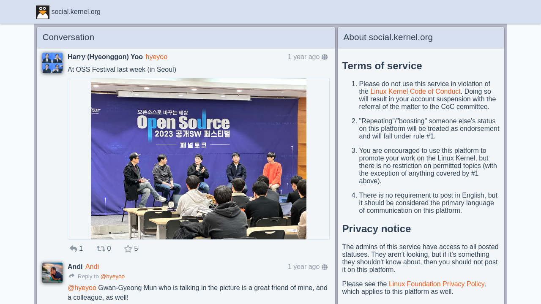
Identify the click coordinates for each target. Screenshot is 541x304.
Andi (92, 266)
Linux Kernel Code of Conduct (415, 91)
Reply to (84, 276)
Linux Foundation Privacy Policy (436, 284)
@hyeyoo (112, 276)
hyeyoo (156, 56)
